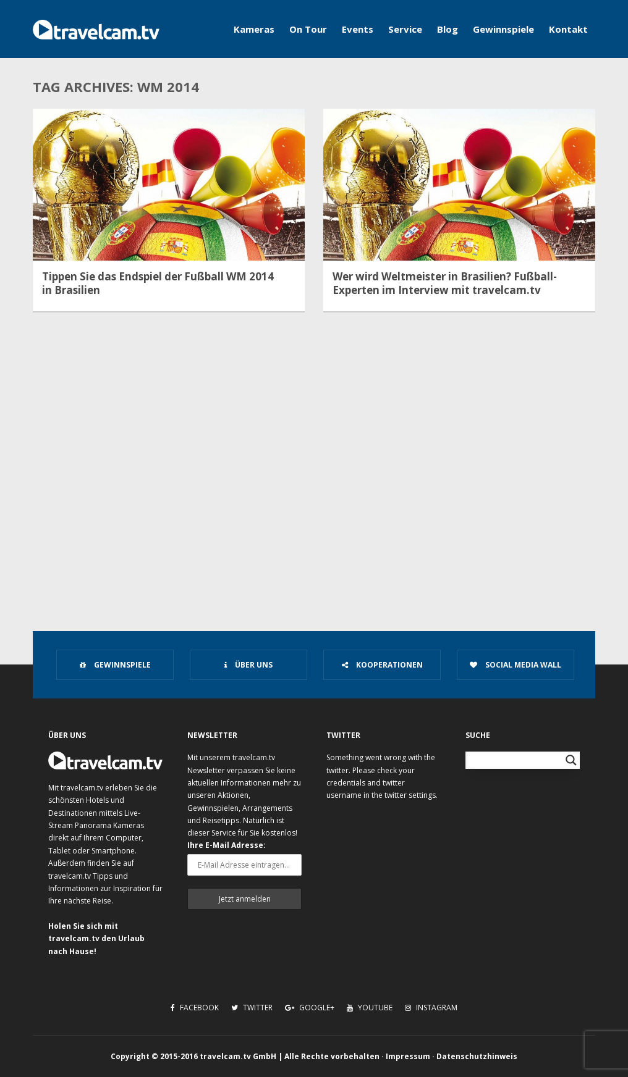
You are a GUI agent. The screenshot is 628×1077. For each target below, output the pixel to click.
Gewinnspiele (503, 29)
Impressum (408, 1056)
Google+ (309, 1007)
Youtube (369, 1007)
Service (405, 29)
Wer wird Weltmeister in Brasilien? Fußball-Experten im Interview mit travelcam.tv (445, 283)
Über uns (248, 665)
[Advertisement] (314, 510)
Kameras (254, 29)
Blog (447, 29)
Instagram (431, 1007)
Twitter (252, 1007)
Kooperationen (382, 665)
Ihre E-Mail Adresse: (226, 845)
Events (357, 29)
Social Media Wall (515, 665)
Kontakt (568, 29)
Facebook (195, 1007)
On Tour (308, 29)
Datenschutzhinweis (476, 1056)
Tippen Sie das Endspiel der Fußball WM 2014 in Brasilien (158, 283)
